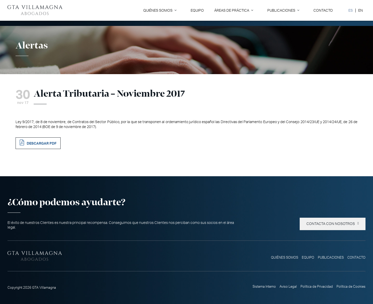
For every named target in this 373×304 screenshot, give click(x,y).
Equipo (197, 10)
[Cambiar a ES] (350, 10)
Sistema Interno (264, 286)
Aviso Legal (288, 286)
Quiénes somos (158, 10)
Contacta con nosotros (330, 224)
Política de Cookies (350, 286)
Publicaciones (281, 10)
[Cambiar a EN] (360, 10)
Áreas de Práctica (231, 10)
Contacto (323, 10)
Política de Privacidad (316, 286)
